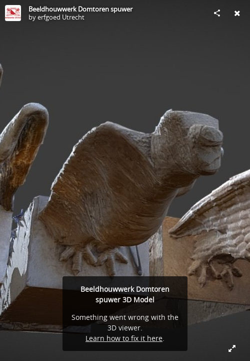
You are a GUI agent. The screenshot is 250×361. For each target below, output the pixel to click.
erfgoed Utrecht (61, 17)
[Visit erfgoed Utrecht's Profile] (13, 13)
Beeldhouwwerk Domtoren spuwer (80, 9)
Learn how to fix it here (124, 338)
